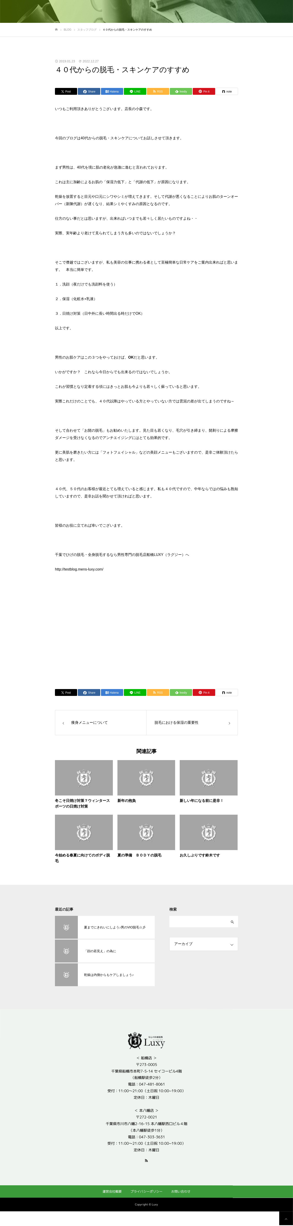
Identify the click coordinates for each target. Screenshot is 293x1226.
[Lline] (135, 91)
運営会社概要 (112, 1191)
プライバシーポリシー (146, 1191)
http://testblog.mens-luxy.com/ (79, 569)
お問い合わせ (180, 1191)
